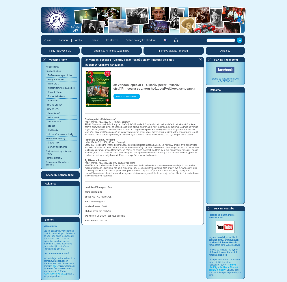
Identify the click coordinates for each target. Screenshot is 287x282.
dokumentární (54, 121)
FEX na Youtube (224, 208)
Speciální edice (53, 71)
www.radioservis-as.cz (55, 273)
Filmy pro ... (54, 83)
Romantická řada (56, 96)
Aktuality (225, 50)
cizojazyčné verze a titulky (61, 134)
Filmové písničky (54, 158)
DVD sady (53, 130)
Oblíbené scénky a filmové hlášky (59, 152)
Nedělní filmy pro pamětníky (61, 88)
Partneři (63, 40)
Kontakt (94, 40)
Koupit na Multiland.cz (126, 96)
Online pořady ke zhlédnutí (141, 40)
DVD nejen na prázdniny (60, 75)
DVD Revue (51, 100)
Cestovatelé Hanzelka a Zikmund (57, 163)
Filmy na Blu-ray (54, 105)
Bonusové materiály (55, 138)
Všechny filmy (58, 59)
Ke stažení (112, 40)
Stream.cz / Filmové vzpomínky (111, 50)
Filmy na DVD (52, 109)
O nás (47, 40)
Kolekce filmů (52, 67)
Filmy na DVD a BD (60, 50)
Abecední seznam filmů (60, 175)
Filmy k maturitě (56, 79)
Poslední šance (55, 92)
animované (53, 117)
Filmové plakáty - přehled (173, 50)
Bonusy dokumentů (57, 147)
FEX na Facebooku (226, 59)
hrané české (54, 113)
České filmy (53, 142)
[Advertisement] (60, 200)
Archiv (78, 40)
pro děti (51, 126)
